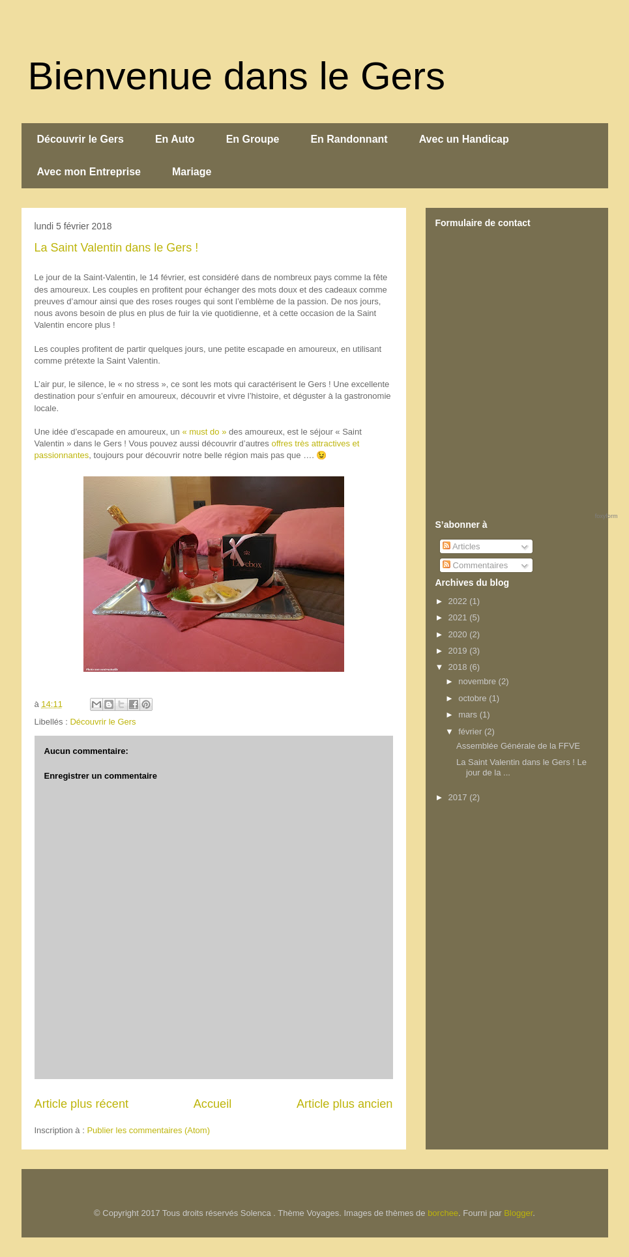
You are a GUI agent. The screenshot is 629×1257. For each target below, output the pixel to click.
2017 (459, 797)
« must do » (204, 432)
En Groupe (253, 139)
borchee (443, 1213)
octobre (473, 698)
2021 (459, 617)
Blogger (518, 1213)
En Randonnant (348, 139)
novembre (478, 681)
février (471, 731)
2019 (459, 651)
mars (469, 714)
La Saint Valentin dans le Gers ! (117, 247)
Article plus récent (82, 1103)
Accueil (213, 1103)
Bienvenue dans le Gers (236, 76)
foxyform (606, 516)
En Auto (175, 139)
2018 (459, 667)
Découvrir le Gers (80, 139)
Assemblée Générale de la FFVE (518, 746)
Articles (461, 546)
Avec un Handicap (464, 139)
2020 (459, 634)
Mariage (191, 171)
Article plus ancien (345, 1103)
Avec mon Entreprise (89, 171)
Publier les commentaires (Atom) (148, 1130)
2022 (459, 601)
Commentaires (475, 565)
